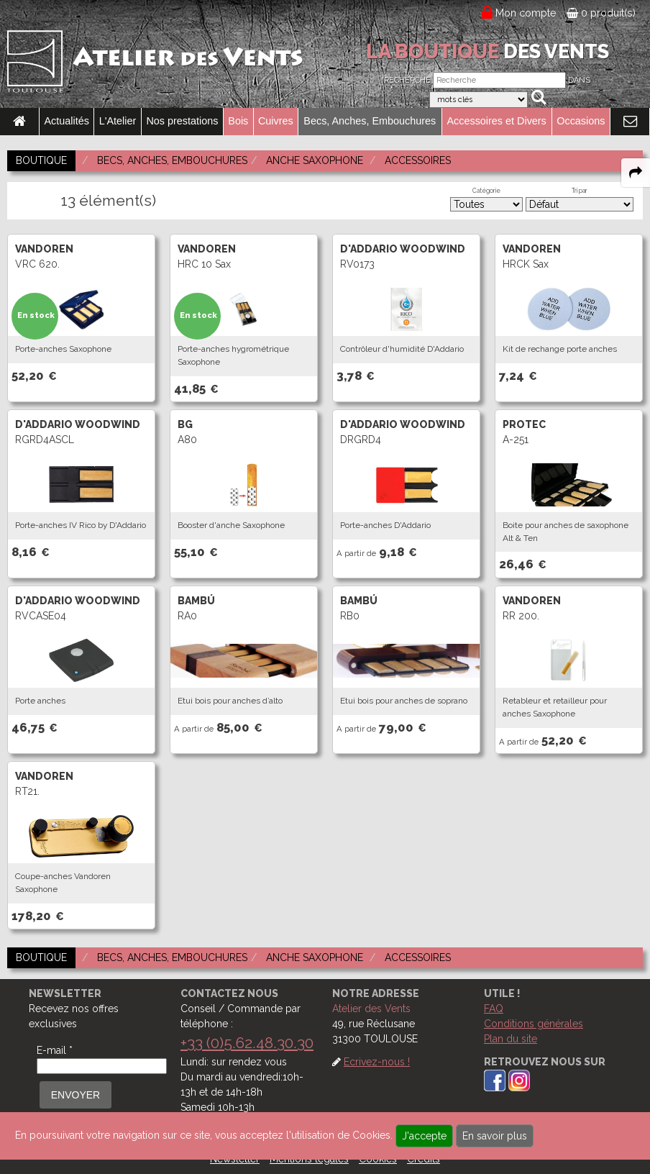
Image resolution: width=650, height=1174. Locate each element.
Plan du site (510, 1039)
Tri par (579, 190)
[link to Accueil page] (19, 121)
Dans (579, 80)
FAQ (493, 1008)
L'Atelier (118, 121)
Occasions (581, 121)
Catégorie (486, 190)
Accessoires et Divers (496, 121)
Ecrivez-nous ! (377, 1062)
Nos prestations (182, 121)
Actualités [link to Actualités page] (66, 121)
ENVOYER (75, 1095)
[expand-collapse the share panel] (635, 172)
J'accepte (424, 1136)
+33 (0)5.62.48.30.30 (246, 1043)
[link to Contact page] (629, 121)
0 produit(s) (601, 13)
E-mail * (55, 1050)
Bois (238, 121)
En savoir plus (494, 1136)
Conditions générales (533, 1023)
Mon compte (526, 13)
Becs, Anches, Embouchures (369, 121)
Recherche (407, 80)
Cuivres (275, 121)
